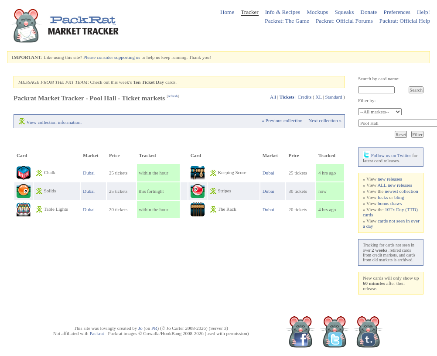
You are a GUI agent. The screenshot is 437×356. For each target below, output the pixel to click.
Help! (423, 12)
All (273, 96)
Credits (305, 96)
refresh (173, 96)
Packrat (96, 333)
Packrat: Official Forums (344, 20)
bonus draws (390, 203)
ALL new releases (394, 185)
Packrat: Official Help (404, 20)
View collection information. (54, 122)
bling (399, 197)
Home (227, 12)
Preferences (396, 12)
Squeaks (344, 12)
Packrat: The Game (287, 20)
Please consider (98, 57)
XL (319, 96)
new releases (390, 178)
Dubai (89, 172)
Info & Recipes (282, 12)
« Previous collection (282, 120)
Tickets (287, 96)
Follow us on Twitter (387, 155)
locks (383, 197)
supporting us (127, 57)
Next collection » (324, 120)
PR (154, 328)
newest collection (401, 191)
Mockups (317, 12)
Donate (368, 12)
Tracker (250, 12)
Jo (140, 328)
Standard (333, 96)
